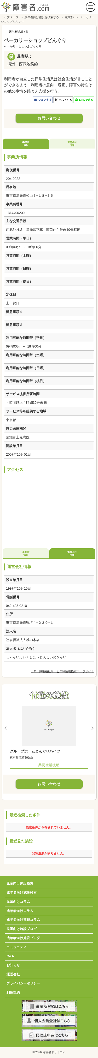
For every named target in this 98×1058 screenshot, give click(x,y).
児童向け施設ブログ (21, 928)
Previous (5, 726)
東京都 (69, 16)
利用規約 (13, 991)
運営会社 (13, 973)
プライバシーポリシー (23, 982)
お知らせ (13, 964)
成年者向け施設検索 (21, 891)
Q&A (10, 955)
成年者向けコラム (19, 909)
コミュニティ (16, 946)
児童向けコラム (18, 900)
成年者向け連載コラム (23, 918)
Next (92, 726)
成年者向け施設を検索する (41, 16)
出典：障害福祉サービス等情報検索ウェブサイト (62, 670)
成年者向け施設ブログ (23, 937)
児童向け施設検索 (19, 882)
